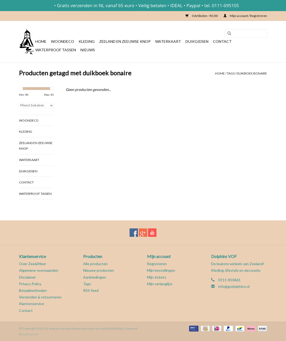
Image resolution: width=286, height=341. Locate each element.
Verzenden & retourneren (40, 297)
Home (40, 41)
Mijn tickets (156, 277)
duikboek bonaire (252, 73)
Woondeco (62, 41)
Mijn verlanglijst (160, 284)
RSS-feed (91, 290)
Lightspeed (30, 334)
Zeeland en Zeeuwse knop (125, 41)
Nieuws (87, 50)
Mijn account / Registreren (245, 16)
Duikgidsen (196, 41)
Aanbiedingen (94, 277)
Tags (231, 73)
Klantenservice (31, 303)
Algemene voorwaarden (38, 270)
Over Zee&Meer (32, 263)
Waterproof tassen (55, 50)
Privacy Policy (30, 284)
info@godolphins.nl (234, 286)
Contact (222, 41)
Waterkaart (168, 41)
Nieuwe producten (98, 270)
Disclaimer (27, 277)
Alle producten (95, 263)
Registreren (157, 263)
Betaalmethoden (33, 290)
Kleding (87, 41)
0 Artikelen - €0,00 (201, 16)
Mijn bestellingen (161, 270)
